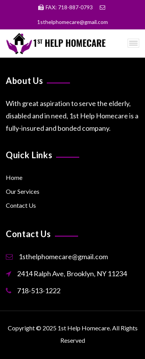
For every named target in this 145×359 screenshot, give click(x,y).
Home (14, 177)
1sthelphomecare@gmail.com (63, 256)
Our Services (22, 191)
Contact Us (21, 205)
